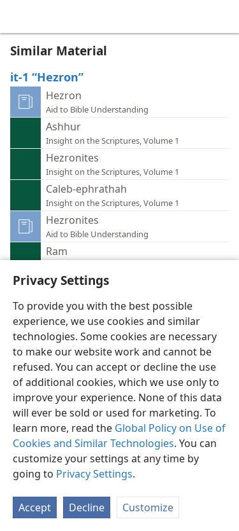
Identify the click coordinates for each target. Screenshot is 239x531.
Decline (87, 507)
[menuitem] (19, 17)
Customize (147, 507)
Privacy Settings (94, 474)
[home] (19, 17)
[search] (223, 16)
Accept (34, 507)
